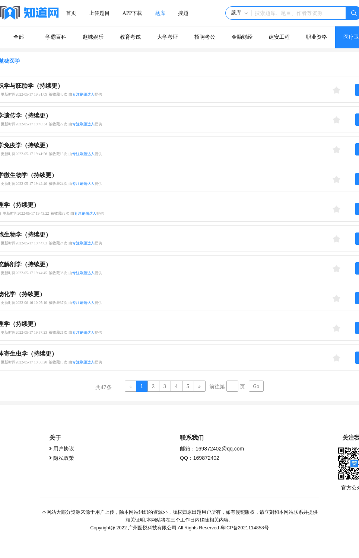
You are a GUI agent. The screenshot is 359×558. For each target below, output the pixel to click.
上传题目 (99, 13)
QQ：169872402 (199, 458)
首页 (71, 13)
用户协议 (63, 449)
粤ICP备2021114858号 (244, 527)
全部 (18, 37)
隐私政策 (63, 458)
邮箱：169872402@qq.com (212, 449)
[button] (239, 13)
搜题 (183, 13)
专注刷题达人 (83, 94)
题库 (160, 13)
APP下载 (133, 13)
